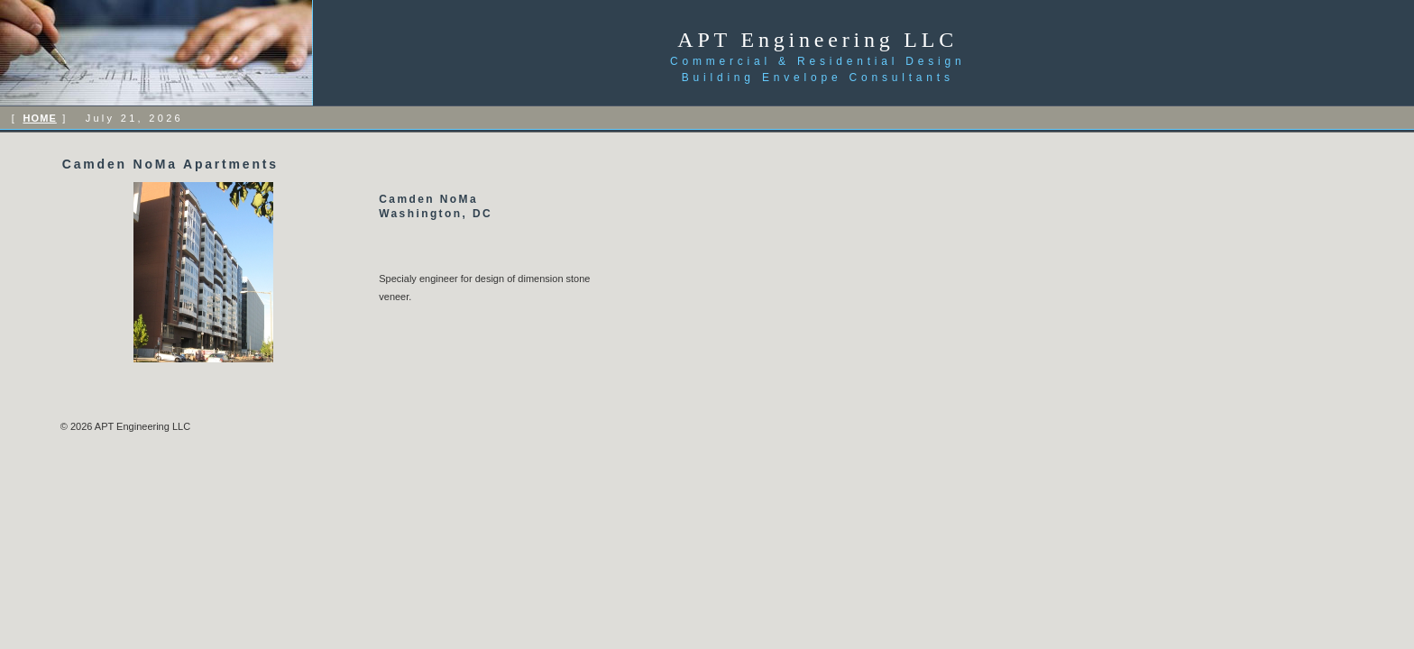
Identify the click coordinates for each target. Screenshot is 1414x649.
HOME (39, 118)
